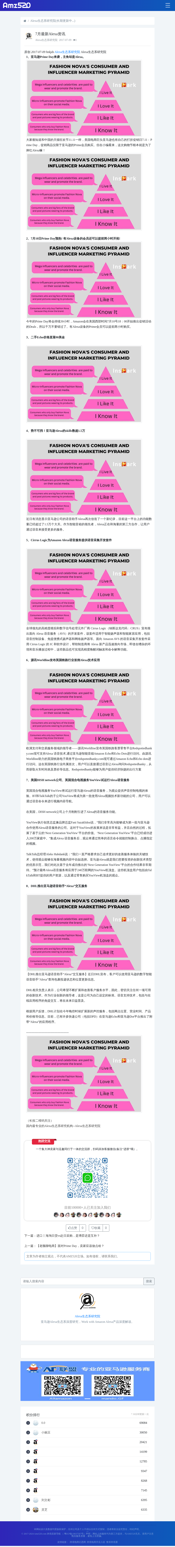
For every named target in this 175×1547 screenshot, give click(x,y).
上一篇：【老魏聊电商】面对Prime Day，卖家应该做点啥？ (64, 1245)
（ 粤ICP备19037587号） (73, 1533)
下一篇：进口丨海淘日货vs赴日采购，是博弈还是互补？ (62, 1235)
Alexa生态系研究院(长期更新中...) (52, 20)
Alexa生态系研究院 (67, 52)
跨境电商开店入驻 (96, 1542)
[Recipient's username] (82, 1281)
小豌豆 (45, 1432)
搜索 (149, 1281)
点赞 (72, 1228)
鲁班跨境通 (112, 1542)
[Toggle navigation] (168, 5)
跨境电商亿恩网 (78, 1542)
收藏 (95, 1228)
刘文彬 (45, 1500)
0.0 (43, 1422)
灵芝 (44, 1509)
